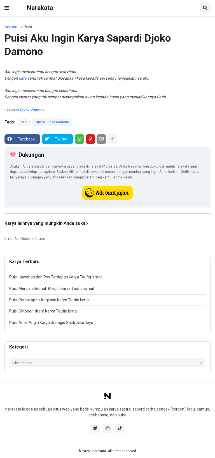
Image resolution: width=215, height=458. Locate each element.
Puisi (28, 27)
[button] (6, 8)
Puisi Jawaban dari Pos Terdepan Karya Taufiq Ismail (55, 277)
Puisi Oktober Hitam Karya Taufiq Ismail (43, 311)
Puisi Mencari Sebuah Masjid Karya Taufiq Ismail (51, 288)
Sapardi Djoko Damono (25, 109)
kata (23, 78)
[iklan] (107, 213)
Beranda (12, 27)
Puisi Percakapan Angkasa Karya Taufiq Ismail (49, 300)
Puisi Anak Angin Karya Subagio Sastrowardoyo (51, 322)
